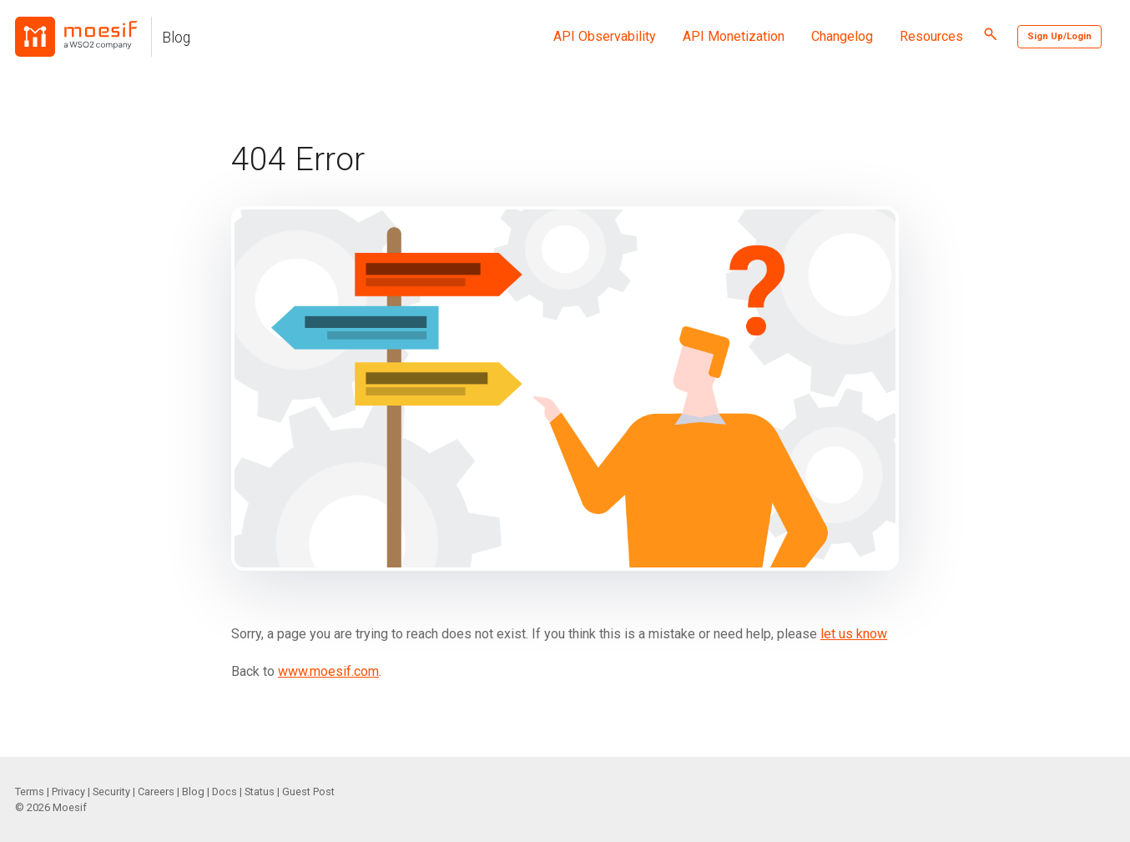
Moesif (70, 807)
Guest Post (308, 791)
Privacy (68, 791)
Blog (176, 37)
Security (111, 791)
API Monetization (733, 36)
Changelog (842, 36)
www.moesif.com (328, 671)
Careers (156, 791)
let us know (853, 634)
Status (260, 791)
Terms (29, 791)
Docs (224, 791)
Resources (931, 36)
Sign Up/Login (1059, 36)
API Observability (604, 36)
